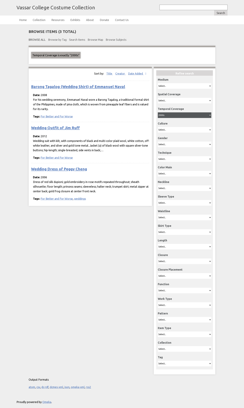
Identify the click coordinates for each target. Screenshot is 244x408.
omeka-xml (78, 387)
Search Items (77, 39)
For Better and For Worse (57, 116)
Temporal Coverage (171, 108)
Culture (163, 123)
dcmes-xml (56, 387)
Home (23, 19)
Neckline (163, 181)
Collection (39, 19)
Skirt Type (164, 225)
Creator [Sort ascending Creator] (120, 73)
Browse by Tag (57, 39)
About (90, 19)
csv (38, 387)
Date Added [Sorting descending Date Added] (135, 73)
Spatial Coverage (169, 94)
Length (162, 240)
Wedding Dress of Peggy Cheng (59, 169)
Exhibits (75, 19)
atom (32, 387)
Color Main (165, 167)
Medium (163, 79)
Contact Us (122, 19)
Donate (104, 19)
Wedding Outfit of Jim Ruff (55, 128)
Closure (163, 254)
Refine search (185, 73)
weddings (80, 198)
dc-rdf (45, 387)
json (67, 387)
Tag (160, 357)
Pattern (163, 313)
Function (163, 284)
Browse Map (95, 39)
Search (221, 12)
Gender (163, 138)
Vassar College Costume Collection (55, 7)
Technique (164, 152)
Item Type (164, 328)
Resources (57, 19)
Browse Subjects (116, 39)
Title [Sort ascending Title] (109, 73)
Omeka (46, 401)
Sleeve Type (166, 196)
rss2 (88, 387)
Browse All (37, 39)
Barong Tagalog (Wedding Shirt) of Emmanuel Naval (78, 87)
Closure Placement (170, 269)
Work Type (165, 298)
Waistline (164, 211)
